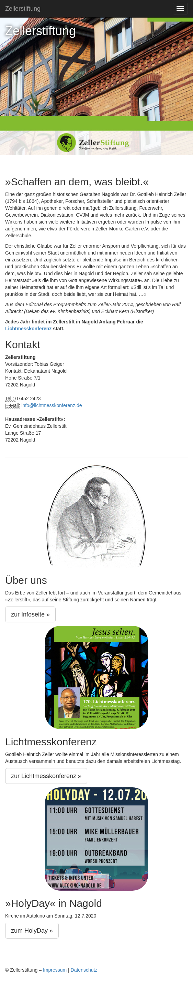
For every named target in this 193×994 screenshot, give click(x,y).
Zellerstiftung (23, 8)
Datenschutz (84, 970)
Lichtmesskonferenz (28, 328)
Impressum (55, 970)
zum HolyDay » (32, 930)
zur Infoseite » (30, 614)
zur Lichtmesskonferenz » (46, 776)
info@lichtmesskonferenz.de (51, 405)
